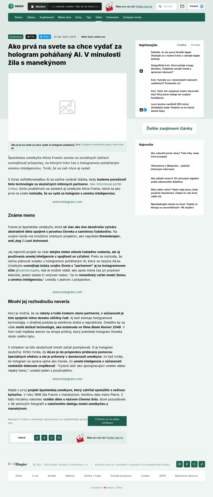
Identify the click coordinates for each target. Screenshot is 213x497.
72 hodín (195, 45)
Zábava (31, 17)
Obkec (18, 475)
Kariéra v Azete (92, 475)
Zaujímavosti (47, 17)
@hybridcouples (27, 270)
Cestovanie (112, 17)
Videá (99, 17)
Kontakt (52, 475)
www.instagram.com (67, 202)
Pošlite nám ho (144, 6)
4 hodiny (182, 45)
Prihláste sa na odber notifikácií (107, 421)
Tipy (88, 17)
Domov (19, 17)
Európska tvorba (132, 17)
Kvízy (79, 17)
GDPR (162, 475)
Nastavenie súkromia (186, 475)
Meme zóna (64, 17)
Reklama (70, 475)
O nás (35, 475)
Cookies (145, 475)
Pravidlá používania (120, 475)
